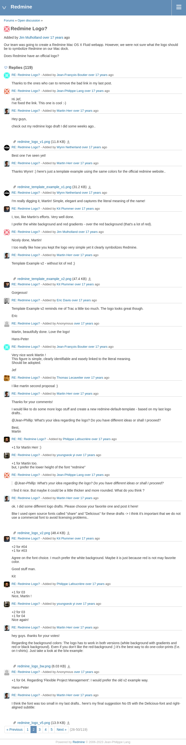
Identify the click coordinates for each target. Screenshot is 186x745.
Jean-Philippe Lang (70, 91)
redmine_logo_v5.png (33, 723)
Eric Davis (64, 300)
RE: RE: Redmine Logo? (29, 439)
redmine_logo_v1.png (33, 142)
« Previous (15, 729)
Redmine (79, 742)
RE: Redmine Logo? (26, 75)
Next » (61, 729)
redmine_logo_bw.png (34, 666)
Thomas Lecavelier (70, 377)
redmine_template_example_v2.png (44, 279)
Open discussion (29, 20)
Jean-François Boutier (72, 75)
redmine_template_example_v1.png (44, 187)
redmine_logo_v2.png (33, 533)
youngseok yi (66, 455)
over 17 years (53, 37)
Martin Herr (64, 110)
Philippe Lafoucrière (77, 439)
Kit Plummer (65, 208)
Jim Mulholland (30, 37)
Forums (9, 20)
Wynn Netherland (69, 147)
